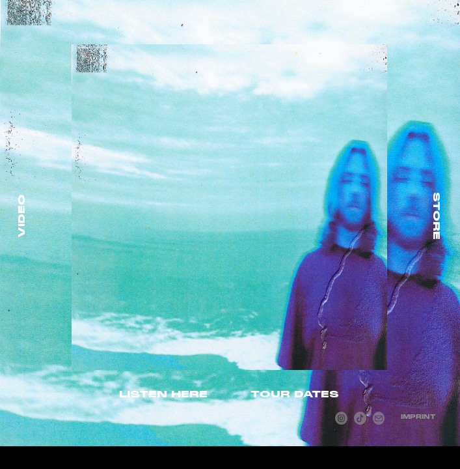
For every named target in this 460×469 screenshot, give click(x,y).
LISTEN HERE (163, 394)
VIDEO (21, 216)
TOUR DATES (294, 394)
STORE (436, 216)
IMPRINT (418, 417)
